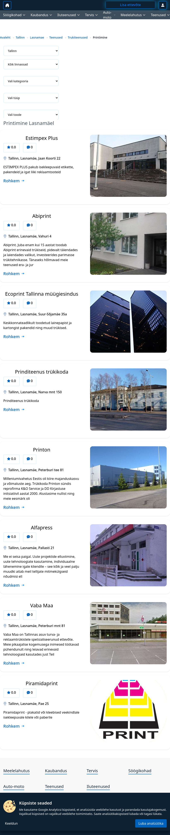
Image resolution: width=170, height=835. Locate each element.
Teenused (56, 37)
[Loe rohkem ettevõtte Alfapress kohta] (14, 585)
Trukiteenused (78, 37)
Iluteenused (98, 786)
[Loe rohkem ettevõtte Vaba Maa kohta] (14, 663)
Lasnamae (37, 37)
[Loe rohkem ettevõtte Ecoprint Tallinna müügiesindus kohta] (14, 337)
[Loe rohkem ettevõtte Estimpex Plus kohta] (14, 181)
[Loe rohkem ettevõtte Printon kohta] (14, 507)
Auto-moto (13, 786)
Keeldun (11, 823)
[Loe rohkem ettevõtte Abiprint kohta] (14, 274)
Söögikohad (139, 770)
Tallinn (20, 37)
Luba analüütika (151, 823)
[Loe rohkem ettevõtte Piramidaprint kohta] (14, 726)
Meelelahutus (16, 770)
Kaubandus (56, 770)
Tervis (92, 770)
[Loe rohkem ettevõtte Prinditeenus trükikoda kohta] (14, 410)
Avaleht (5, 37)
